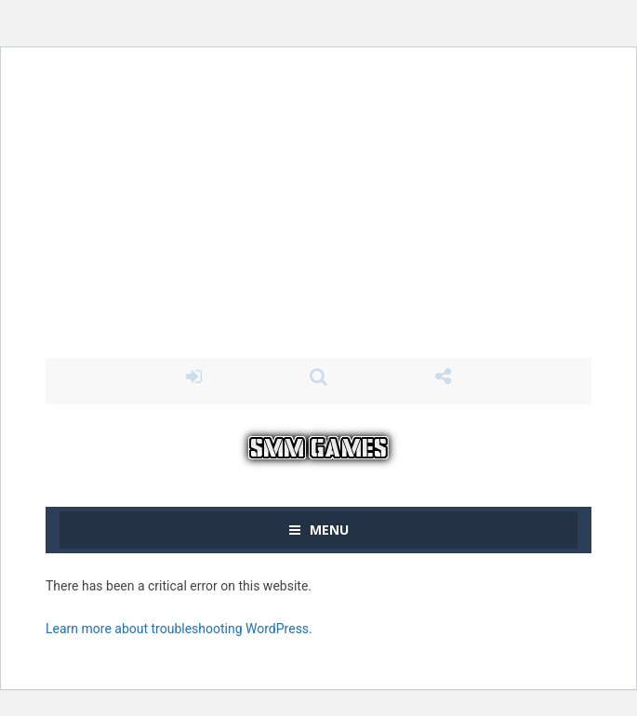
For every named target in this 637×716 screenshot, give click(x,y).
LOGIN (193, 376)
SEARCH (318, 376)
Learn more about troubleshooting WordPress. (179, 628)
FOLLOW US (443, 376)
